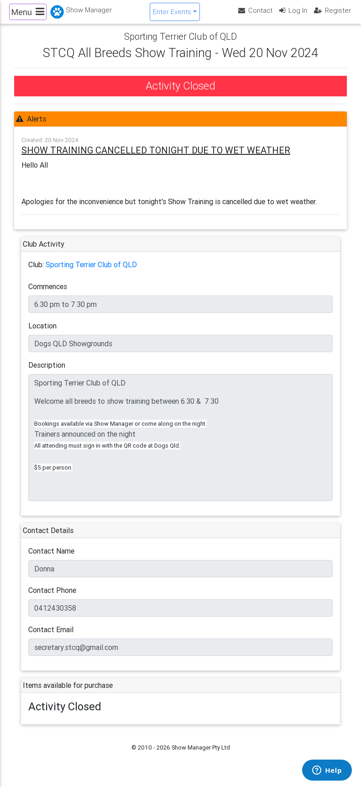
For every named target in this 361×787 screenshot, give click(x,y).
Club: (36, 272)
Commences (47, 294)
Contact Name (51, 558)
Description (46, 372)
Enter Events (172, 15)
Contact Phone (52, 597)
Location (42, 333)
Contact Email (50, 637)
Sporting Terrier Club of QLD (91, 272)
